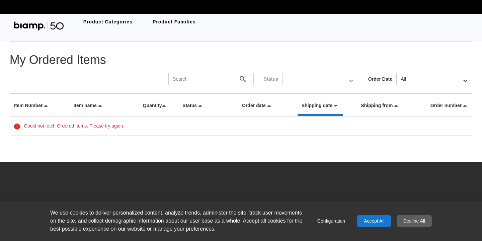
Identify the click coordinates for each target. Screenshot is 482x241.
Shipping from (377, 105)
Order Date (380, 79)
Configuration (331, 221)
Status (271, 79)
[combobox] (320, 79)
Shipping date (317, 105)
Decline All (414, 221)
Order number (446, 105)
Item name (85, 105)
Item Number (28, 105)
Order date (254, 105)
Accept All (374, 221)
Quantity (152, 105)
